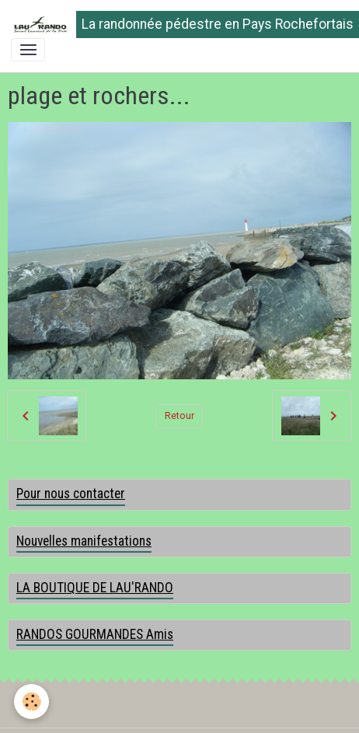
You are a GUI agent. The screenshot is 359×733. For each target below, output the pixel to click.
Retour (179, 415)
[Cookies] (31, 701)
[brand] (174, 24)
